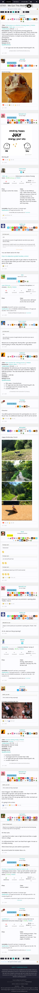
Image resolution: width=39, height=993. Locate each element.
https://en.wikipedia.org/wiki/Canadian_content (15, 256)
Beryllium (17, 986)
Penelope (22, 400)
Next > (27, 12)
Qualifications (6, 44)
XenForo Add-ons (16, 984)
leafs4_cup (22, 224)
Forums (8, 1)
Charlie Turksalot (22, 321)
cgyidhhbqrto (6, 919)
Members (16, 1)
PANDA (33, 25)
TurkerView (5, 29)
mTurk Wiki (24, 1)
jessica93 (22, 59)
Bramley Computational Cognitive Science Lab (15, 869)
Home (3, 1)
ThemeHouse (28, 981)
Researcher (5, 647)
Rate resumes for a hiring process (15, 362)
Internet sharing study (12, 739)
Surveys (11, 741)
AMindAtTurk (22, 114)
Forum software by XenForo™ (19, 980)
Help (22, 986)
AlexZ (22, 531)
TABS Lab (12, 27)
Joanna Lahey (13, 364)
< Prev (2, 12)
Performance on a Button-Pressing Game (17, 25)
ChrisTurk (22, 686)
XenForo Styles (24, 984)
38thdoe (22, 639)
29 (23, 12)
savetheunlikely (22, 168)
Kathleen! (22, 15)
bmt (22, 275)
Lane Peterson (6, 285)
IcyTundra (22, 814)
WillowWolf (22, 427)
